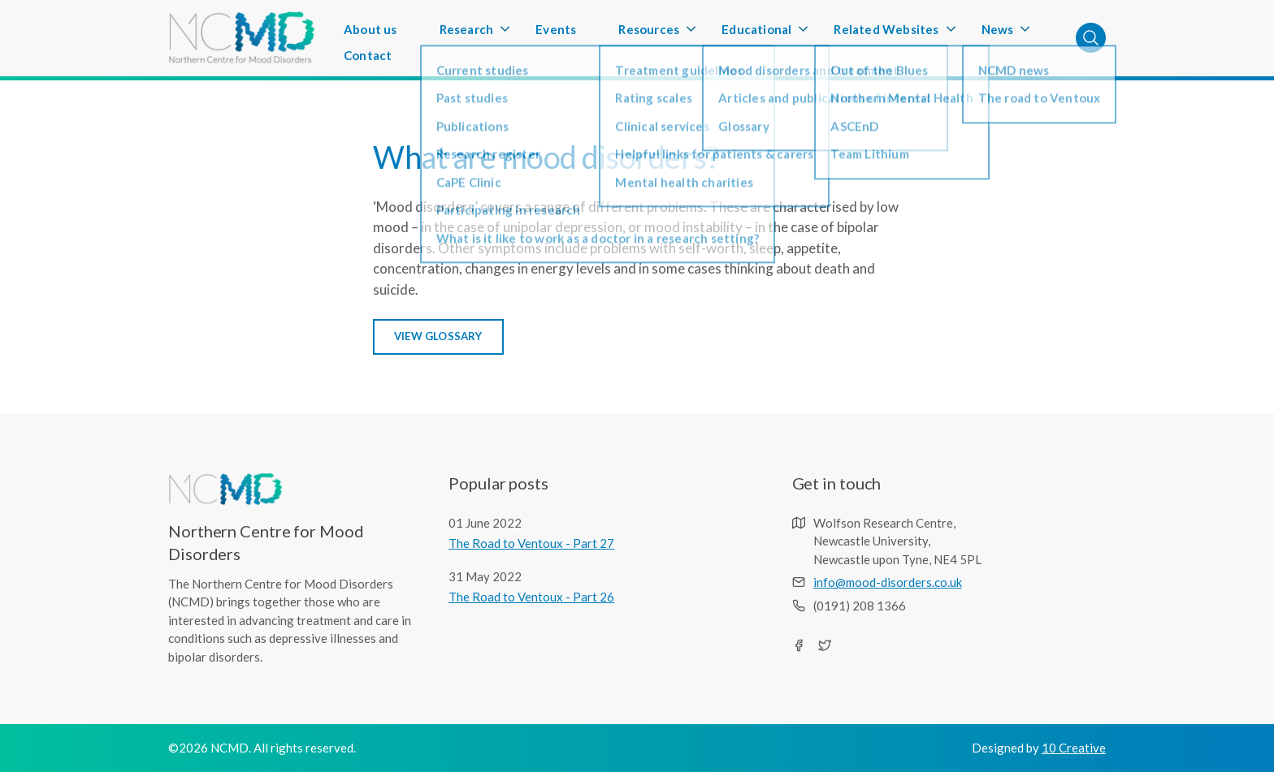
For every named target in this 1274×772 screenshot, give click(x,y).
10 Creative (1074, 747)
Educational (756, 34)
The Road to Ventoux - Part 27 (531, 543)
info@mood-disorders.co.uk (887, 582)
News (998, 34)
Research (467, 34)
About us (370, 29)
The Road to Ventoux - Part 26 (531, 596)
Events (555, 29)
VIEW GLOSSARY (438, 336)
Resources (649, 34)
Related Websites (886, 34)
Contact (368, 55)
